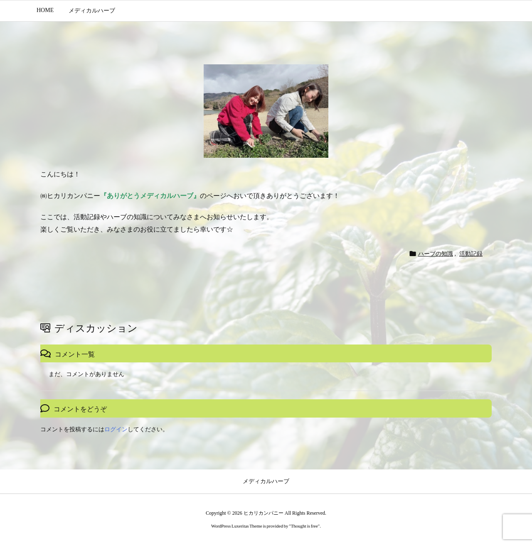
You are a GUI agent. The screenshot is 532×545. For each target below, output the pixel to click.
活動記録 (471, 254)
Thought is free (304, 525)
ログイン (116, 429)
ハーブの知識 (435, 254)
